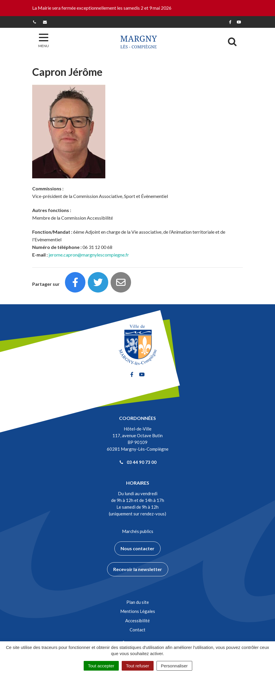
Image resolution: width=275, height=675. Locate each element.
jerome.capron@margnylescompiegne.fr (89, 254)
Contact (137, 629)
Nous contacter (137, 548)
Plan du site (137, 602)
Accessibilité (137, 620)
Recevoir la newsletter (137, 569)
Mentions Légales (137, 611)
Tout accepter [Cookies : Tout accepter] (101, 665)
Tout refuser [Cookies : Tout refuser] (137, 665)
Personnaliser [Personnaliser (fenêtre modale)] (174, 665)
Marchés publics (137, 531)
